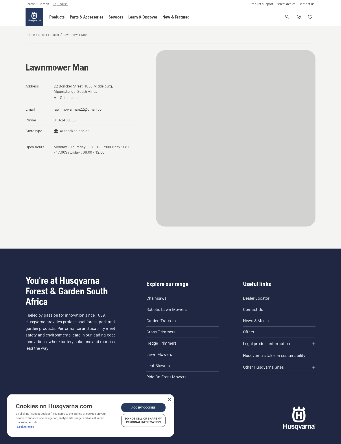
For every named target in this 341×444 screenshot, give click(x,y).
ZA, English (60, 4)
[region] (90, 415)
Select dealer (286, 4)
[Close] (169, 399)
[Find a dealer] (298, 17)
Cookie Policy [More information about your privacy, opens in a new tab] (25, 426)
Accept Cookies (143, 407)
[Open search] (287, 17)
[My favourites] (310, 17)
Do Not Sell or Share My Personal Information (143, 420)
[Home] (34, 17)
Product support (261, 4)
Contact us (307, 4)
